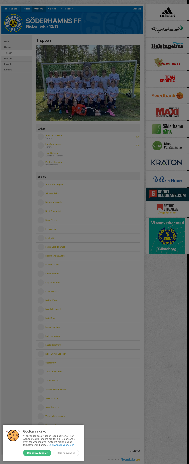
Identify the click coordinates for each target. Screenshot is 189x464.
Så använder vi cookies (61, 444)
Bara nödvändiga (66, 452)
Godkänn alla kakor (37, 452)
